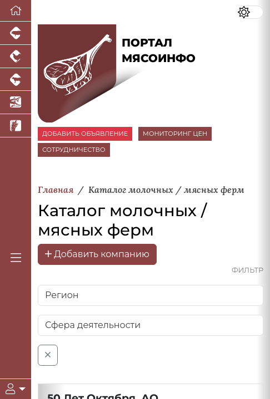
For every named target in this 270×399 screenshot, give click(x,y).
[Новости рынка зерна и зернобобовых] (15, 125)
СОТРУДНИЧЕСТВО (74, 150)
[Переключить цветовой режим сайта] (250, 12)
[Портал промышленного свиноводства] (15, 33)
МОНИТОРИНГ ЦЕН (175, 133)
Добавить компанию (97, 254)
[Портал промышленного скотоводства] (15, 79)
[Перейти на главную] (15, 11)
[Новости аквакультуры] (15, 102)
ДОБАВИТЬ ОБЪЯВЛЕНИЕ (85, 133)
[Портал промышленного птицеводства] (15, 56)
